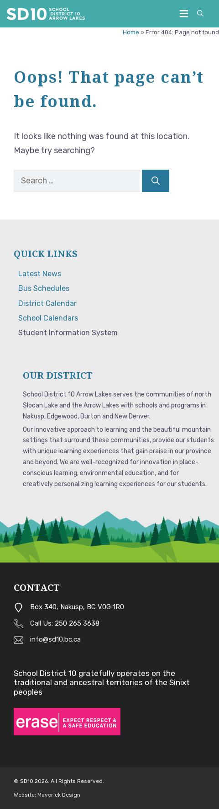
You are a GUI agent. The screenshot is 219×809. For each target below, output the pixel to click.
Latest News (39, 273)
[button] (200, 13)
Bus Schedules (43, 288)
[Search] (155, 181)
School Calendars (48, 318)
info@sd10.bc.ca (55, 639)
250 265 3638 (77, 623)
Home (131, 32)
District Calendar (47, 303)
